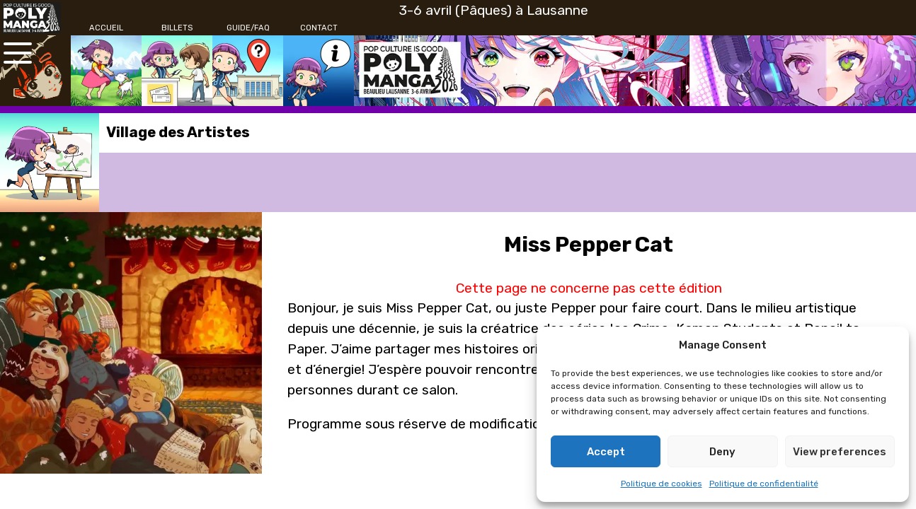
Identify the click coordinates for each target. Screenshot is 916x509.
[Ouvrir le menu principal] (17, 53)
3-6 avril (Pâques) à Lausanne (493, 10)
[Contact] (318, 28)
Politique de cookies (661, 483)
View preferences (839, 451)
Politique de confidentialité (763, 483)
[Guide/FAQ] (247, 28)
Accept (606, 451)
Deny (722, 451)
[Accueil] (106, 28)
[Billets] (177, 28)
